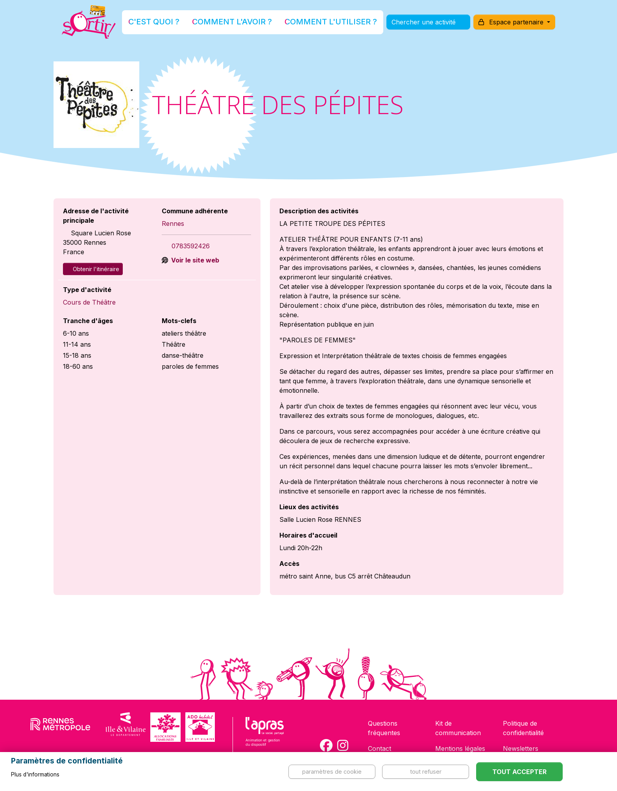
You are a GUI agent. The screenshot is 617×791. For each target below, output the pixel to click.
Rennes (173, 223)
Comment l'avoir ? (243, 25)
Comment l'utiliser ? (317, 25)
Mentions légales (460, 748)
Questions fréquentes (384, 728)
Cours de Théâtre (89, 302)
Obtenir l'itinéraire (93, 269)
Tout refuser (426, 771)
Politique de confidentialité (523, 728)
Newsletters (520, 748)
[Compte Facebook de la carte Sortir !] (326, 745)
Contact (379, 748)
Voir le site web (194, 260)
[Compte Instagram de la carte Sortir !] (342, 745)
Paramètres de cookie (332, 771)
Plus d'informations (35, 774)
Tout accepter (519, 772)
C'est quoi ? (183, 25)
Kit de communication (458, 728)
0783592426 (191, 246)
